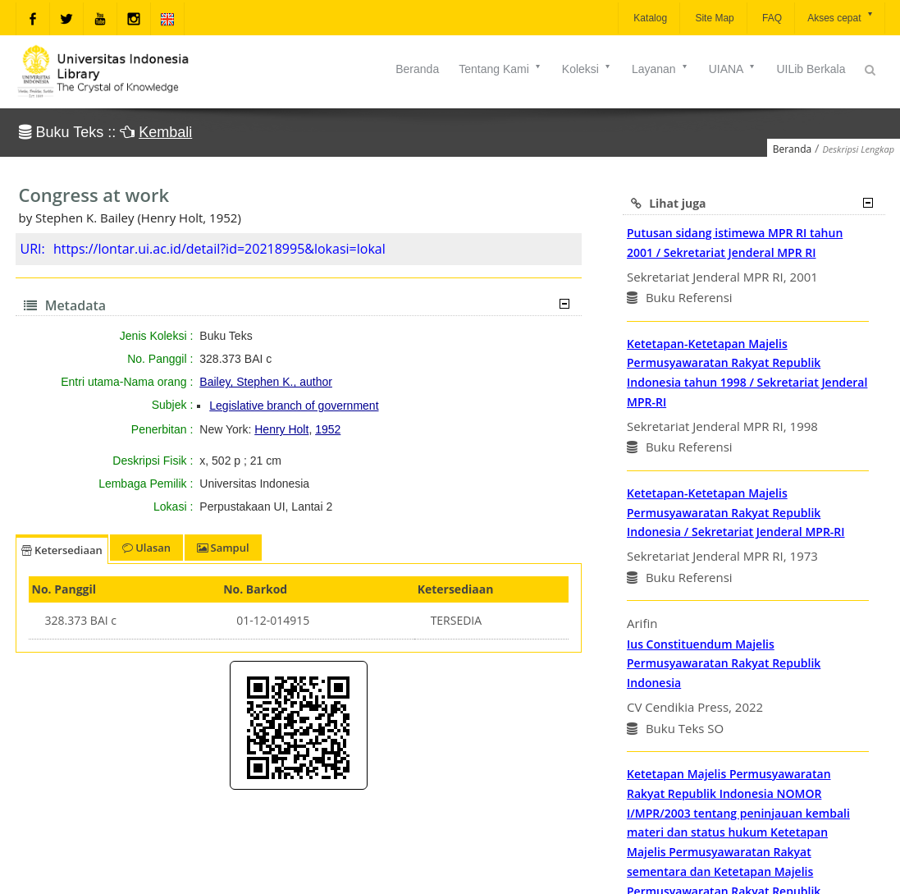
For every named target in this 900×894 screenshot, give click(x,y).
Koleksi (587, 69)
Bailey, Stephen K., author (265, 381)
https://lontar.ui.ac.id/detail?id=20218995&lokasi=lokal (219, 249)
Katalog (649, 18)
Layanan (660, 69)
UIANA (733, 69)
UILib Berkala (810, 69)
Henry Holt (281, 429)
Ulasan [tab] (146, 547)
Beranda (417, 69)
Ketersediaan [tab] (62, 550)
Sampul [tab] (223, 547)
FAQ (771, 18)
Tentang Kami (500, 69)
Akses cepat (840, 17)
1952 (327, 429)
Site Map (713, 18)
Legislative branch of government (293, 405)
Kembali (165, 132)
